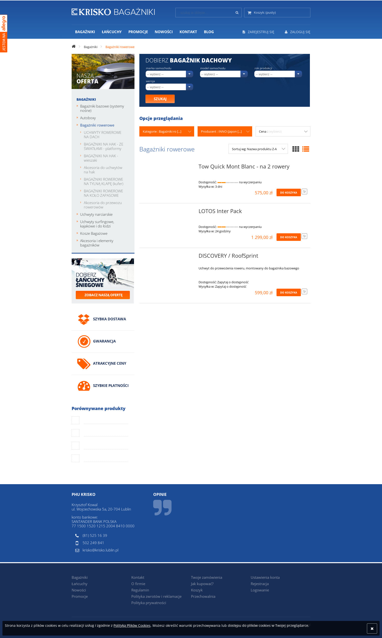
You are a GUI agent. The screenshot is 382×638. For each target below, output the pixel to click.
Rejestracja (260, 583)
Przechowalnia (203, 596)
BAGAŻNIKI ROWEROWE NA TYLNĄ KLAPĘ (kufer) (103, 181)
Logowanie (260, 590)
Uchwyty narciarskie (96, 214)
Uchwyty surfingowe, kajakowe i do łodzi (97, 223)
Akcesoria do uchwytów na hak (103, 169)
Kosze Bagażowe (93, 233)
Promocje (80, 596)
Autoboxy (88, 117)
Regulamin (140, 590)
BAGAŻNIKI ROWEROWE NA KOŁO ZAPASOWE (103, 193)
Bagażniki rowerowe (97, 125)
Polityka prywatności (148, 602)
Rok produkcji (263, 68)
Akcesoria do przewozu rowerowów (103, 204)
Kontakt (137, 577)
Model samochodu (212, 68)
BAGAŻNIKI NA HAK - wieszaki (101, 158)
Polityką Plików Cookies (132, 625)
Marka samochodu (158, 68)
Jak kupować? (202, 583)
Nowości (79, 590)
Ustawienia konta (265, 577)
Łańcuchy (79, 583)
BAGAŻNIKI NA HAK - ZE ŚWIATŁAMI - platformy (103, 146)
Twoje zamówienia (206, 577)
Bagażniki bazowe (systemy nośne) (102, 108)
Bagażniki (86, 99)
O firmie (138, 583)
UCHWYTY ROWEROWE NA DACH (102, 134)
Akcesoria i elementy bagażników (96, 242)
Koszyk (197, 590)
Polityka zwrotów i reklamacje (156, 596)
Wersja (150, 81)
